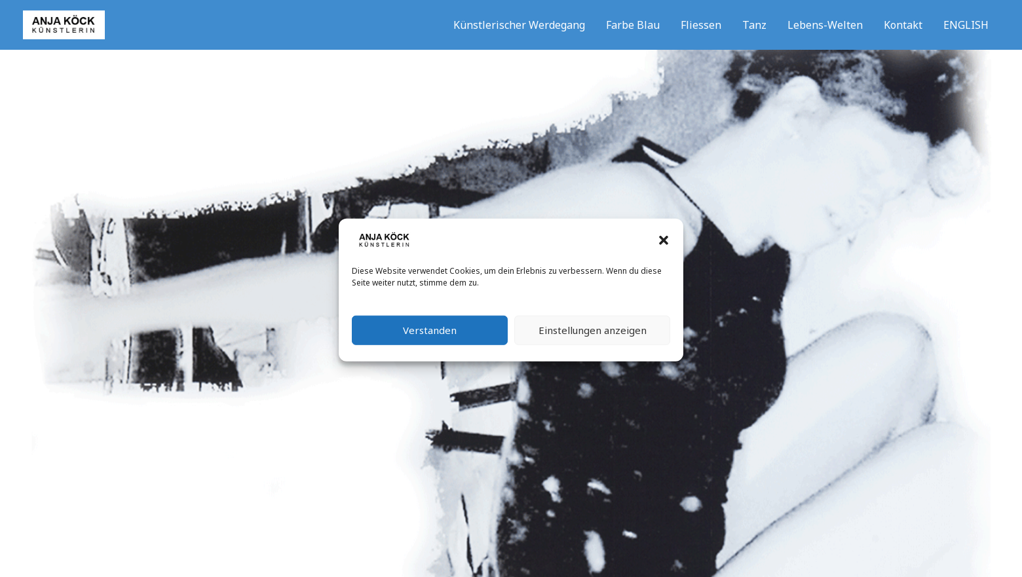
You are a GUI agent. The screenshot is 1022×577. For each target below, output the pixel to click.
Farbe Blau (633, 25)
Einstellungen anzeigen (593, 336)
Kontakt (903, 25)
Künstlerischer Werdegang (519, 25)
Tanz (754, 25)
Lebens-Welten (825, 25)
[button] (663, 246)
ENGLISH (966, 25)
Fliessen (701, 25)
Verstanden (430, 336)
